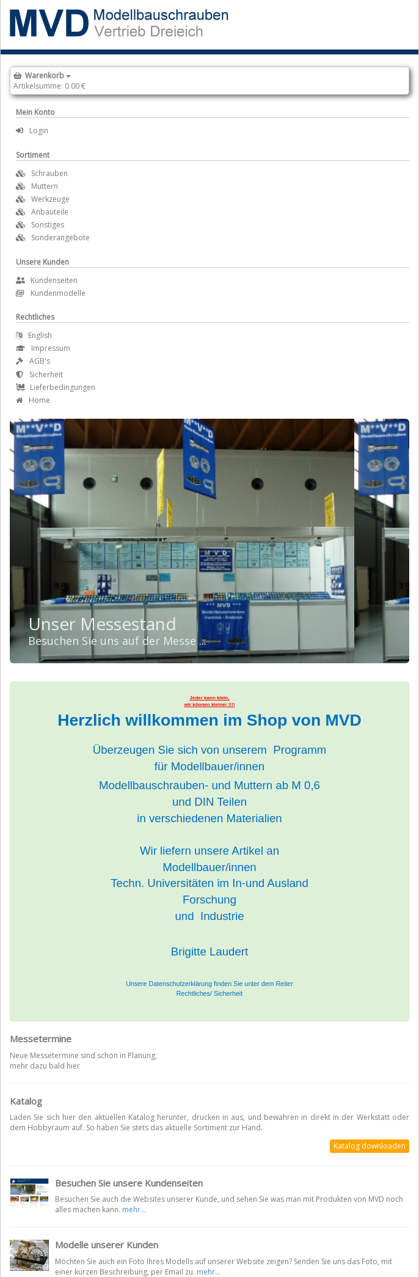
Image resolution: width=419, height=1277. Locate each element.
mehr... (134, 1209)
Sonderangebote (60, 237)
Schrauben (49, 173)
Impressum (43, 348)
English (34, 335)
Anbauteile (49, 212)
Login (32, 130)
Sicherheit (39, 374)
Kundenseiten (47, 280)
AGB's (33, 361)
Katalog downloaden (369, 1146)
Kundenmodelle (51, 293)
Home (33, 400)
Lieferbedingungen (55, 387)
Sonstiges (47, 224)
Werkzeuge (50, 199)
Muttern (44, 186)
